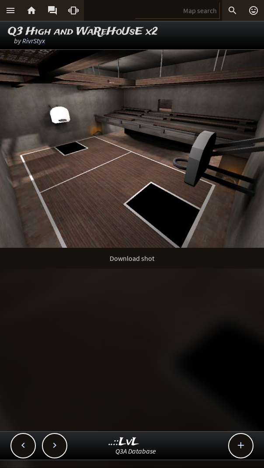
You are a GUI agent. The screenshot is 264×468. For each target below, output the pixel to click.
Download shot (132, 258)
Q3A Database (135, 451)
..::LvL (124, 442)
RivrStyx (33, 40)
